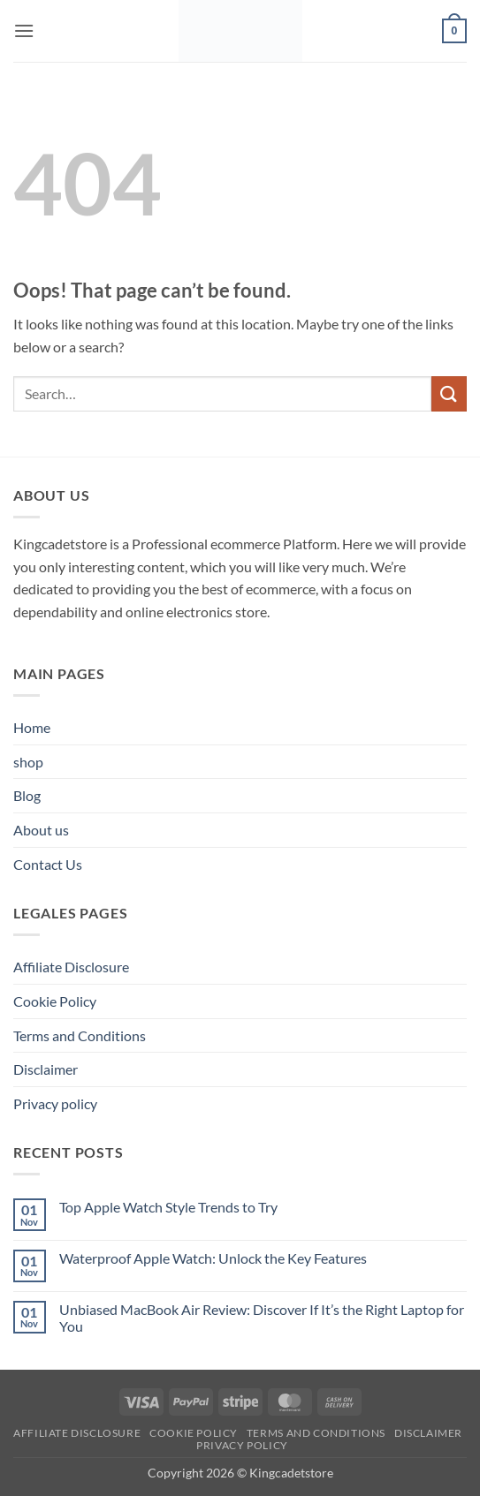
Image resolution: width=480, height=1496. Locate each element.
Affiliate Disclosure (71, 966)
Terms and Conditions (79, 1035)
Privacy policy (55, 1103)
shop (28, 761)
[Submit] (449, 393)
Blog (27, 795)
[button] (23, 30)
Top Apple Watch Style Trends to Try (168, 1206)
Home (31, 727)
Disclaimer (45, 1069)
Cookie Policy (54, 1001)
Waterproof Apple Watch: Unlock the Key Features (213, 1258)
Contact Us (47, 864)
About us (41, 829)
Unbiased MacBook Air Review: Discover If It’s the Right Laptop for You (261, 1317)
